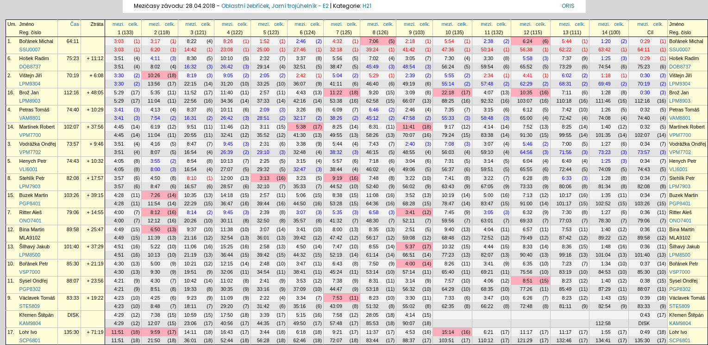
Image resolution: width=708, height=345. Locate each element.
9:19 (337, 178)
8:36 (567, 246)
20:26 (190, 220)
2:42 (301, 75)
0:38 (645, 280)
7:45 (449, 212)
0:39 (645, 298)
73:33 (526, 186)
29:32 (263, 169)
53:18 (372, 289)
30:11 (226, 220)
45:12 (372, 118)
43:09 (336, 306)
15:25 (226, 246)
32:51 (300, 66)
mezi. (118, 24)
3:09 (410, 92)
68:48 (448, 237)
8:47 (192, 144)
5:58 (528, 58)
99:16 (565, 255)
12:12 (154, 220)
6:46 (374, 109)
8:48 (155, 306)
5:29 (374, 75)
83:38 (487, 135)
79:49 (526, 237)
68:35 (487, 289)
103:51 (446, 340)
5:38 (301, 126)
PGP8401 (30, 203)
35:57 (300, 220)
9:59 (155, 332)
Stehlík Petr (32, 178)
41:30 (300, 135)
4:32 (337, 41)
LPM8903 (30, 101)
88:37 (408, 340)
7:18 (374, 161)
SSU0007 (30, 49)
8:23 (567, 280)
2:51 (410, 229)
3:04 (410, 161)
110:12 (486, 340)
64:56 (526, 152)
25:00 (263, 49)
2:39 (410, 75)
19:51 (190, 272)
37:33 (263, 101)
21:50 (154, 340)
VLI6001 (28, 169)
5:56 (337, 58)
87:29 (604, 289)
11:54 (154, 203)
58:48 (487, 118)
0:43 (645, 315)
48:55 (408, 152)
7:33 (449, 298)
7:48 (374, 178)
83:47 (487, 203)
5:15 (301, 315)
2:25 (264, 161)
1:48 (606, 246)
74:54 (604, 66)
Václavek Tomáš (37, 298)
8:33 (528, 246)
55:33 (448, 118)
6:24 (528, 41)
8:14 (192, 212)
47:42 (336, 237)
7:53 (567, 229)
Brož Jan (29, 92)
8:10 (192, 178)
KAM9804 (30, 323)
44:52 (336, 186)
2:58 (264, 246)
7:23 (567, 263)
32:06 (226, 272)
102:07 (71, 126)
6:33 (567, 178)
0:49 (645, 332)
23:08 (226, 49)
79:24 (448, 135)
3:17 (155, 41)
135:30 (71, 332)
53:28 (336, 203)
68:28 (408, 203)
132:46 (564, 340)
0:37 (645, 263)
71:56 (565, 152)
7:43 (374, 144)
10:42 (190, 280)
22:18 (448, 92)
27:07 (226, 169)
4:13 (155, 109)
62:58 (372, 101)
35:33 (300, 186)
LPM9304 (30, 83)
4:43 (301, 92)
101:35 (603, 135)
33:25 (263, 83)
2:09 (264, 109)
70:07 (408, 135)
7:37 (567, 58)
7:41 (449, 178)
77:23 (448, 255)
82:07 (487, 255)
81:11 (565, 306)
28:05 (372, 315)
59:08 (408, 237)
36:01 (263, 237)
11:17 (526, 332)
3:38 (301, 144)
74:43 (73, 161)
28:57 (226, 186)
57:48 (487, 83)
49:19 (408, 83)
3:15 (488, 109)
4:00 (119, 212)
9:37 (192, 229)
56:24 (448, 66)
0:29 (645, 41)
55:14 (448, 83)
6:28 (528, 178)
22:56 (190, 101)
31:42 (263, 306)
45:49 (372, 66)
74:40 (73, 109)
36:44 (226, 255)
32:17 (300, 118)
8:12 (155, 212)
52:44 (226, 340)
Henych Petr (33, 161)
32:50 (263, 220)
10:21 (190, 263)
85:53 (372, 323)
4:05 (119, 161)
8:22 (192, 41)
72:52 (487, 237)
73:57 (73, 144)
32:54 (226, 237)
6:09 (337, 109)
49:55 (336, 135)
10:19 (448, 195)
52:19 (336, 255)
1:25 (606, 58)
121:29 (525, 340)
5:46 (528, 144)
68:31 (565, 83)
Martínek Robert (37, 126)
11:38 (226, 229)
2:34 (488, 75)
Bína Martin (32, 229)
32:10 (263, 186)
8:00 (155, 169)
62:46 (300, 340)
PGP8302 (30, 289)
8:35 (374, 229)
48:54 (408, 66)
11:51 (117, 332)
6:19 (155, 126)
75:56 (526, 272)
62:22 (565, 49)
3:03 (119, 41)
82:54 (604, 306)
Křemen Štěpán (36, 315)
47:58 (408, 118)
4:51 (119, 246)
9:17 (449, 126)
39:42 (300, 237)
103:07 (525, 101)
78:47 (448, 203)
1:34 (606, 263)
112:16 (71, 92)
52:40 (372, 186)
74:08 (604, 118)
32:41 (226, 135)
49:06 (408, 169)
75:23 (73, 58)
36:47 (226, 203)
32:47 (300, 169)
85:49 (565, 289)
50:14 (487, 49)
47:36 (448, 49)
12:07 (154, 323)
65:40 (448, 272)
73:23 (604, 152)
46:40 (372, 83)
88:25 (448, 101)
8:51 (528, 280)
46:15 (372, 152)
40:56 (226, 323)
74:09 (604, 169)
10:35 (526, 92)
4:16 (155, 144)
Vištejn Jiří (30, 75)
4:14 (488, 126)
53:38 (336, 101)
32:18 (336, 49)
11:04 (154, 101)
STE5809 (29, 306)
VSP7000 (29, 272)
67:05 (487, 186)
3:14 (488, 161)
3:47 (301, 263)
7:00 (567, 144)
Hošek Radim (34, 58)
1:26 (606, 109)
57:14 (408, 272)
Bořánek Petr (33, 263)
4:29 (119, 315)
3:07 (488, 144)
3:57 (119, 178)
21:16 (190, 237)
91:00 (526, 203)
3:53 (301, 280)
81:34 (604, 186)
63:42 (604, 49)
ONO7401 (30, 220)
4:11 (155, 58)
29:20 (226, 306)
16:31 (190, 118)
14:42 (190, 49)
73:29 (565, 66)
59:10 (487, 152)
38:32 (336, 152)
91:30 (526, 135)
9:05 (228, 75)
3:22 (410, 178)
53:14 (372, 272)
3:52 (410, 195)
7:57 (449, 280)
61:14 (372, 255)
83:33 (73, 298)
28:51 (263, 118)
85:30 (73, 263)
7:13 (528, 195)
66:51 (408, 255)
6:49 (567, 161)
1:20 (606, 41)
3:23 (301, 178)
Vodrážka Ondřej (37, 144)
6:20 (155, 49)
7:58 (337, 315)
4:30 (119, 263)
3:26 (301, 109)
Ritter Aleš (30, 212)
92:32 (487, 101)
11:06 (190, 246)
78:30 (604, 220)
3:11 (264, 126)
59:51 (487, 169)
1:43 (606, 298)
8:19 (192, 75)
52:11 (408, 220)
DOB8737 (30, 66)
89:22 (604, 237)
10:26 (154, 75)
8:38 (337, 195)
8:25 (337, 126)
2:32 (264, 58)
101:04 (603, 255)
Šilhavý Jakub (34, 246)
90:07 (408, 323)
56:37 (448, 169)
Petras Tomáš (34, 109)
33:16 (263, 289)
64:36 (372, 203)
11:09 (226, 298)
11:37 (372, 332)
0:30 (645, 75)
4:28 (119, 195)
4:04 (488, 229)
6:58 (374, 212)
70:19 (73, 75)
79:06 (73, 212)
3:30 (488, 58)
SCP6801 (30, 340)
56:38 (526, 49)
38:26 (336, 118)
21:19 (190, 255)
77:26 (526, 289)
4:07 (488, 92)
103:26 (71, 195)
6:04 (528, 161)
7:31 (449, 161)
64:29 (448, 289)
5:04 (337, 75)
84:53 (604, 272)
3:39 (264, 315)
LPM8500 (30, 255)
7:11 (567, 92)
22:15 (190, 83)
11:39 (154, 237)
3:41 (119, 109)
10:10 (226, 58)
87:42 (565, 237)
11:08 (372, 195)
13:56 (154, 83)
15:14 (448, 332)
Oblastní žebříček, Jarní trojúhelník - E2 (275, 6)
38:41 (300, 272)
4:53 (410, 332)
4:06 (488, 280)
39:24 (372, 49)
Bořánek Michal (36, 41)
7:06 (374, 41)
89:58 (73, 229)
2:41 (264, 280)
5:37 (410, 246)
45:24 (336, 272)
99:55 (565, 135)
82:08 (73, 178)
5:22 (155, 246)
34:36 (226, 101)
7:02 (374, 58)
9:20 (374, 92)
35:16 (300, 306)
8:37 (192, 109)
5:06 (301, 195)
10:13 (226, 161)
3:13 (264, 178)
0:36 (645, 212)
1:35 (606, 195)
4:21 (119, 280)
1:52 (264, 41)
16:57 (190, 186)
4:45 (119, 126)
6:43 (337, 263)
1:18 (606, 75)
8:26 (228, 41)
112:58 (603, 323)
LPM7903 (30, 186)
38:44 (336, 169)
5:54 (449, 41)
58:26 (372, 135)
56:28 (263, 340)
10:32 (448, 246)
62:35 (448, 306)
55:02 (408, 306)
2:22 (264, 298)
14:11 (190, 332)
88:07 (73, 280)
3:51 (119, 58)
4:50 (155, 178)
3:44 (264, 332)
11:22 (336, 92)
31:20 (226, 83)
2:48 (264, 263)
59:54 (487, 66)
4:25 (155, 298)
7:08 (449, 144)
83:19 (565, 272)
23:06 (190, 323)
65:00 (526, 118)
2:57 (264, 92)
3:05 (410, 58)
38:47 (336, 66)
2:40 (410, 144)
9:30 (155, 272)
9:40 (449, 229)
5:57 (337, 161)
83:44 (372, 340)
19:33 (190, 289)
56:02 (408, 186)
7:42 (567, 109)
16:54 (190, 152)
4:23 (119, 298)
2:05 (264, 75)
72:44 (565, 169)
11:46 (226, 126)
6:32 (528, 212)
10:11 (226, 109)
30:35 (226, 289)
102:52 (603, 203)
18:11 (190, 306)
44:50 (300, 203)
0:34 (645, 144)
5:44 (567, 41)
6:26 (528, 298)
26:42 (226, 66)
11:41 (408, 126)
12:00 (226, 178)
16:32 (190, 66)
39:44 (263, 203)
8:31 (374, 126)
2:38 (488, 41)
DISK (73, 315)
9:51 (192, 126)
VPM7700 (30, 135)
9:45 (228, 144)
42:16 (300, 101)
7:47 (337, 246)
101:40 (71, 246)
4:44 (488, 246)
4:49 (119, 229)
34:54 (263, 272)
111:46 (603, 101)
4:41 (528, 75)
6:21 (488, 332)
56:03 (448, 152)
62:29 (526, 83)
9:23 (192, 298)
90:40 (526, 255)
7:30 (449, 58)
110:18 (564, 101)
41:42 (408, 49)
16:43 (226, 332)
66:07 (408, 101)
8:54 (192, 161)
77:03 (565, 220)
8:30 (192, 58)
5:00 (488, 195)
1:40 (606, 126)
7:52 (528, 126)
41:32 (336, 220)
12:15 (226, 263)
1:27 (606, 144)
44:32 (300, 255)
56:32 (408, 289)
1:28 (606, 92)
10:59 (190, 315)
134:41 (603, 340)
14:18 (226, 195)
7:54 (155, 118)
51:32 (372, 306)
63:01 (487, 220)
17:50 (226, 315)
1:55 (606, 332)
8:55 (374, 246)
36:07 (300, 83)
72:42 (565, 118)
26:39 (226, 152)
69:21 (487, 272)
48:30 (372, 220)
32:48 (300, 152)
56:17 (372, 237)
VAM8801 (30, 118)
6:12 (528, 109)
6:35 (528, 263)
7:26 (155, 195)
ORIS (568, 6)
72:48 (526, 306)
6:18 (301, 332)
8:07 (155, 152)
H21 (367, 6)
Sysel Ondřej (33, 280)
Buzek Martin (33, 195)
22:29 (190, 203)
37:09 (300, 289)
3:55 (155, 161)
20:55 (190, 135)
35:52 (263, 135)
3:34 (301, 298)
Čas (74, 24)
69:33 (526, 220)
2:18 (410, 41)
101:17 (564, 203)
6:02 (567, 75)
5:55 (449, 75)
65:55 (526, 169)
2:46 (301, 41)
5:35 (155, 92)
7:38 (337, 280)
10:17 (565, 195)
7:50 (374, 263)
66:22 (487, 306)
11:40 (226, 92)
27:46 (300, 49)
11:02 (226, 280)
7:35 (449, 109)
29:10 (263, 152)
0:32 (645, 109)
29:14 (263, 66)
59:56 (448, 220)
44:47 (336, 289)
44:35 (263, 323)
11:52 (190, 92)
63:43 (448, 186)
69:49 (604, 83)
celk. (133, 24)
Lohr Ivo (28, 332)
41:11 (336, 83)
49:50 (300, 323)
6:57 (528, 229)
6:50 (155, 229)
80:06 (565, 186)
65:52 (526, 66)
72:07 (336, 340)
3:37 (301, 58)
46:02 (372, 169)
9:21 (337, 332)
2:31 (264, 144)
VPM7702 (30, 152)
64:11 (73, 41)
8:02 (155, 66)
